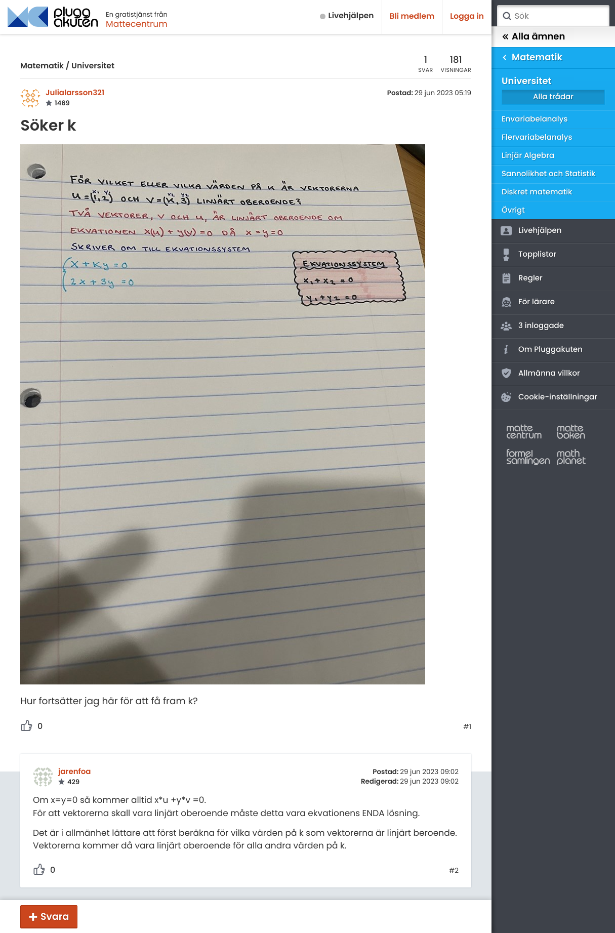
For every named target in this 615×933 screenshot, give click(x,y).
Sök (507, 16)
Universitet (92, 66)
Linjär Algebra (528, 155)
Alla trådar (553, 97)
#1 (467, 727)
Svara (54, 916)
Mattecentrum (137, 23)
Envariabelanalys (534, 119)
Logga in (467, 16)
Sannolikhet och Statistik (548, 174)
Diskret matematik (537, 192)
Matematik (42, 66)
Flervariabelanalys (537, 137)
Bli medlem (412, 16)
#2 (454, 870)
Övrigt (513, 210)
